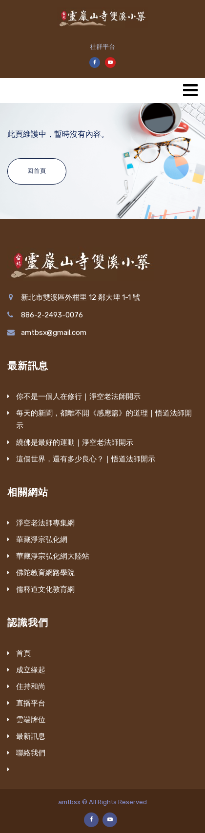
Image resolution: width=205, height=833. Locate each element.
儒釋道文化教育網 (45, 589)
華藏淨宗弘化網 (41, 539)
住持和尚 (30, 686)
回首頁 (36, 170)
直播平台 (30, 703)
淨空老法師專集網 (45, 523)
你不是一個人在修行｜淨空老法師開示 (78, 396)
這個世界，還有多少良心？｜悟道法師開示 (85, 459)
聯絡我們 (30, 753)
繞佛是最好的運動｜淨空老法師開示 (74, 442)
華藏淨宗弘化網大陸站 (52, 556)
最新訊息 (30, 736)
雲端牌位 (30, 719)
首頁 (23, 653)
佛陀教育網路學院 (45, 572)
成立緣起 (30, 670)
